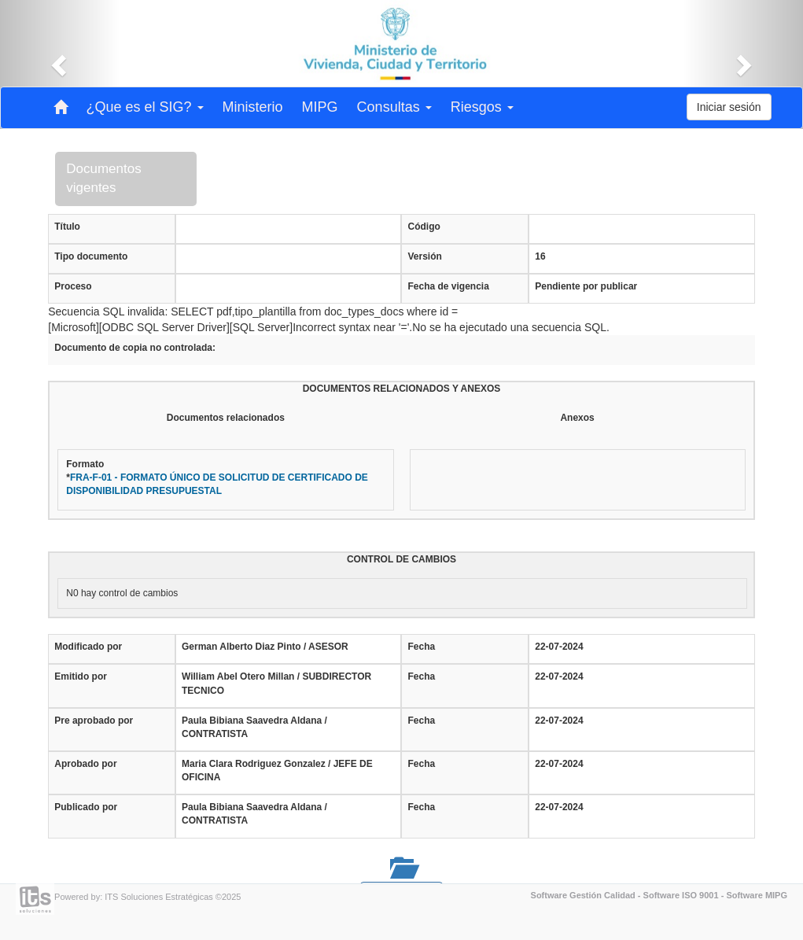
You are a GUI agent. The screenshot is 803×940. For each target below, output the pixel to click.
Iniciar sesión (729, 107)
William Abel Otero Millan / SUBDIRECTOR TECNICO (276, 683)
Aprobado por (85, 763)
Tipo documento (90, 256)
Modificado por (88, 646)
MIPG (320, 107)
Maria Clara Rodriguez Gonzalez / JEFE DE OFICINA (277, 770)
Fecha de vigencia (447, 286)
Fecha (421, 646)
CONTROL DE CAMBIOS (401, 559)
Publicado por (85, 807)
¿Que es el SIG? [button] (145, 107)
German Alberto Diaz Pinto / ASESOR (265, 646)
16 (540, 256)
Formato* (217, 477)
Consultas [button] (394, 107)
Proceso (72, 286)
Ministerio (253, 107)
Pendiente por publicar (586, 286)
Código (423, 226)
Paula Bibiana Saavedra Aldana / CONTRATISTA (254, 727)
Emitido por (80, 676)
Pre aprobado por (93, 720)
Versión (424, 256)
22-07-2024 (559, 646)
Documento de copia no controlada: (134, 347)
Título (67, 226)
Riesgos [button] (482, 107)
